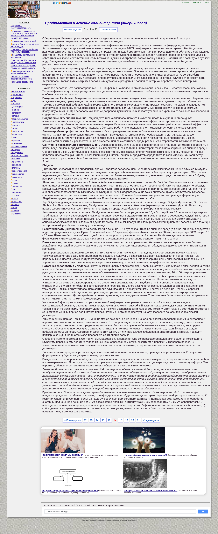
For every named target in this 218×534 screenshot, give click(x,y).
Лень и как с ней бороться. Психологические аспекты (23, 66)
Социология (16, 186)
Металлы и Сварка (19, 155)
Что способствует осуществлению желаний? (145, 455)
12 (85, 420)
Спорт (13, 189)
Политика (15, 168)
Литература (16, 134)
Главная (185, 2)
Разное (14, 180)
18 (120, 420)
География (16, 113)
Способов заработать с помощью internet (22, 72)
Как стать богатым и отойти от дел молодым (25, 45)
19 (126, 420)
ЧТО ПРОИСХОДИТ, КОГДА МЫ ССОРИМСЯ (62, 455)
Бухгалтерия (17, 107)
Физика (14, 198)
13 (91, 420)
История (15, 128)
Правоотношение (19, 171)
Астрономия (16, 97)
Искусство (15, 125)
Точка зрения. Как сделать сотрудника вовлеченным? (23, 61)
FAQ (207, 2)
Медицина (15, 149)
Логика (14, 137)
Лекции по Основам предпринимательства (21, 77)
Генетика (15, 110)
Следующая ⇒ (108, 29)
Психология (16, 177)
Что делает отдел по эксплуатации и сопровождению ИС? (70, 490)
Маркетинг (16, 140)
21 (138, 420)
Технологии (16, 192)
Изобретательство (19, 119)
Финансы (15, 204)
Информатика (17, 122)
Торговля (15, 195)
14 (97, 420)
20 (132, 420)
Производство (17, 174)
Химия (14, 207)
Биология (15, 103)
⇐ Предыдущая (72, 29)
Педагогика (16, 165)
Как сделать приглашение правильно (23, 56)
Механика (15, 159)
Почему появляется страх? (23, 41)
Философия (16, 201)
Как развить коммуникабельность (21, 26)
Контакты (197, 2)
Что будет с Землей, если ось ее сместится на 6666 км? (150, 490)
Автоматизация (18, 91)
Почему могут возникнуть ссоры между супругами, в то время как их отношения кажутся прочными (24, 34)
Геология (15, 116)
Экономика (16, 214)
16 (109, 420)
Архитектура (17, 94)
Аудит (13, 100)
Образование (17, 162)
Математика (16, 143)
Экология (15, 210)
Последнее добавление (22, 82)
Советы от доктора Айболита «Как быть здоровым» (24, 50)
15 (103, 420)
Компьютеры (17, 131)
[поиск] (120, 511)
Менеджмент (17, 152)
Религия (14, 183)
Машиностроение (19, 146)
